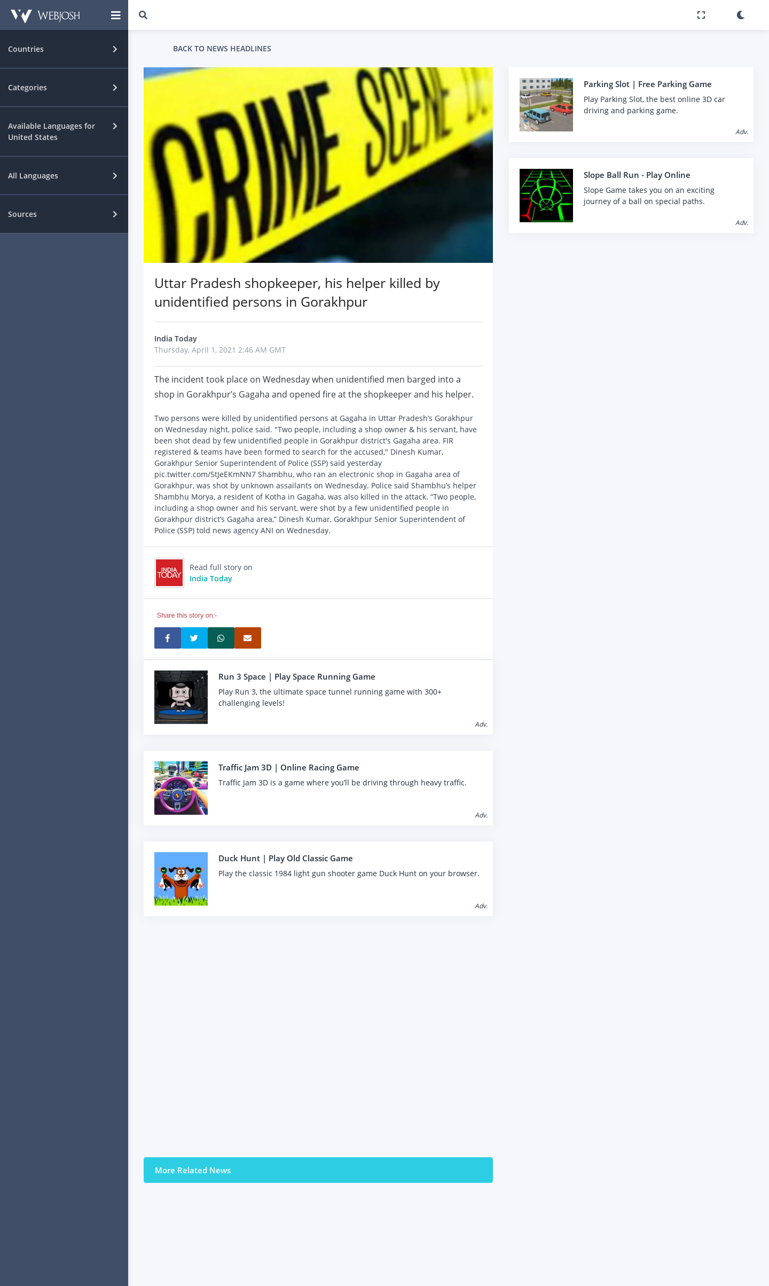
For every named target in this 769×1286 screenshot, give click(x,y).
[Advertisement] (318, 1036)
